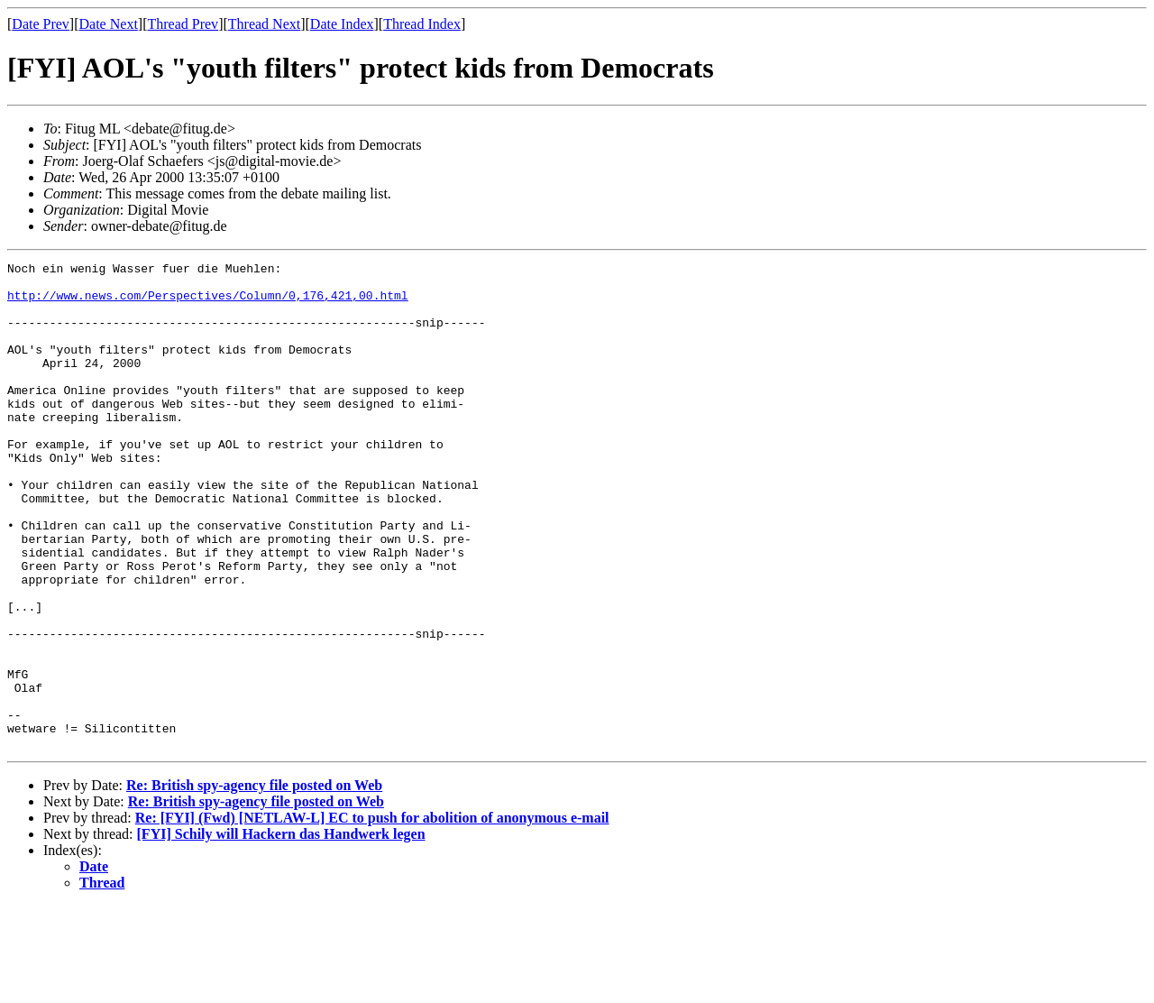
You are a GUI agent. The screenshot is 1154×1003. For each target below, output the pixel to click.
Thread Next (264, 24)
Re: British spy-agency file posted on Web (254, 882)
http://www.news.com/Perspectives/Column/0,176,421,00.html (207, 303)
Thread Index (422, 24)
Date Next (108, 24)
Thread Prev (182, 24)
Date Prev (40, 24)
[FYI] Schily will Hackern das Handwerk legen (281, 931)
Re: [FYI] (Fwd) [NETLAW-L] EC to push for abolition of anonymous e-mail (372, 915)
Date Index (342, 24)
